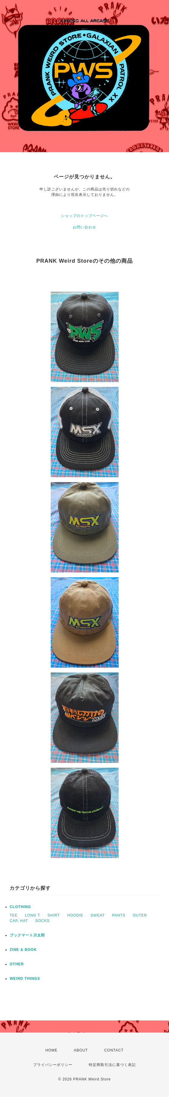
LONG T (32, 915)
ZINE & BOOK (23, 950)
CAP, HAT (19, 921)
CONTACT (113, 1050)
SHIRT (54, 915)
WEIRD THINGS (25, 978)
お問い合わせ (84, 227)
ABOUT (81, 1050)
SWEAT (98, 915)
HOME (51, 1050)
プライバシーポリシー (52, 1065)
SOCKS (42, 921)
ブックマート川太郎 (27, 935)
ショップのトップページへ (84, 216)
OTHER (17, 964)
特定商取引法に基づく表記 (112, 1065)
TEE (14, 915)
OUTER (140, 915)
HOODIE (75, 915)
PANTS (118, 915)
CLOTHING (20, 907)
